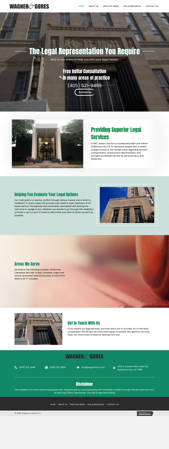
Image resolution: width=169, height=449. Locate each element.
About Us (62, 404)
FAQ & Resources (96, 404)
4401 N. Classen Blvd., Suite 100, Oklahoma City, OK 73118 (133, 368)
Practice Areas (77, 404)
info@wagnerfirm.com (93, 367)
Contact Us (113, 404)
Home (53, 404)
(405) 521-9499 (84, 85)
